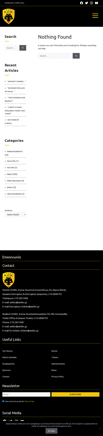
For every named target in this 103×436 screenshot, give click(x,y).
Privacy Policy (58, 376)
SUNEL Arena (19, 3)
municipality (61, 314)
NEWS (9, 174)
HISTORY (10, 168)
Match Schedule (9, 357)
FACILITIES (11, 161)
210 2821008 (21, 298)
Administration (58, 364)
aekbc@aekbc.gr (18, 302)
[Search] (76, 56)
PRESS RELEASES (14, 181)
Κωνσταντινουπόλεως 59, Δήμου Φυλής (45, 290)
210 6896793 (55, 294)
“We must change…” (16, 81)
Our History (7, 351)
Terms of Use (29, 401)
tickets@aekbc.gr (31, 306)
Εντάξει (51, 431)
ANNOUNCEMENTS (15, 151)
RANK (9, 187)
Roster (55, 351)
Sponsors (6, 370)
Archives (8, 210)
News (54, 370)
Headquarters (8, 364)
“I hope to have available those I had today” (15, 110)
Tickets (55, 357)
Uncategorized (14, 194)
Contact (5, 376)
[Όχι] (100, 428)
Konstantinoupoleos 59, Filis (40, 314)
